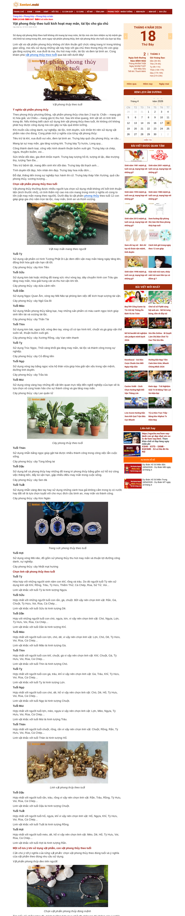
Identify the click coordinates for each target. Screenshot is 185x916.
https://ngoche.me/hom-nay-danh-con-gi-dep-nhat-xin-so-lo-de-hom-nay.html (156, 436)
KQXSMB (20, 19)
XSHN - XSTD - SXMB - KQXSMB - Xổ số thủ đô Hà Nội (155, 449)
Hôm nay (148, 84)
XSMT (31, 19)
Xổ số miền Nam (45, 19)
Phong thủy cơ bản (44, 16)
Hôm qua (131, 84)
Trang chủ (17, 16)
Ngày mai (164, 84)
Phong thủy (29, 16)
